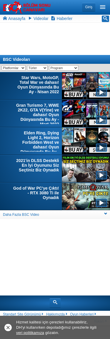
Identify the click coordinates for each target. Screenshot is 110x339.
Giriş (88, 7)
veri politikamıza (30, 332)
